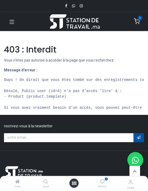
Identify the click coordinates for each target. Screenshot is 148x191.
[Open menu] (74, 183)
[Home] (17, 182)
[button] (138, 137)
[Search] (45, 182)
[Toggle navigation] (12, 21)
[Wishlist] (102, 182)
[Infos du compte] (130, 182)
